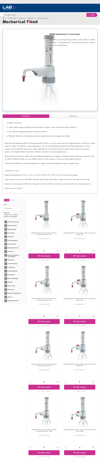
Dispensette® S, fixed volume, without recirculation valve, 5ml (62, 280)
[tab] (26, 116)
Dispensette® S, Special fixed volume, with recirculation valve (38, 391)
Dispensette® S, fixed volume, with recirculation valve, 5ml (85, 279)
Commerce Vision (40, 452)
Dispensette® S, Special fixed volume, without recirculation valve (85, 335)
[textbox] (46, 8)
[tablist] (50, 153)
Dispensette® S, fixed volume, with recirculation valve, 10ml (62, 334)
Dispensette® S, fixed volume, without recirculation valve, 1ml (38, 224)
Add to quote (39, 245)
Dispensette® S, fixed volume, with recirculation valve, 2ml (38, 279)
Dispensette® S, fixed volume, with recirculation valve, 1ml (62, 223)
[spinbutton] (38, 240)
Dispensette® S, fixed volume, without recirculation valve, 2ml (85, 224)
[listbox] (13, 208)
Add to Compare (39, 249)
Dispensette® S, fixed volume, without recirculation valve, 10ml (38, 335)
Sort (5, 204)
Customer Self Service (25, 452)
